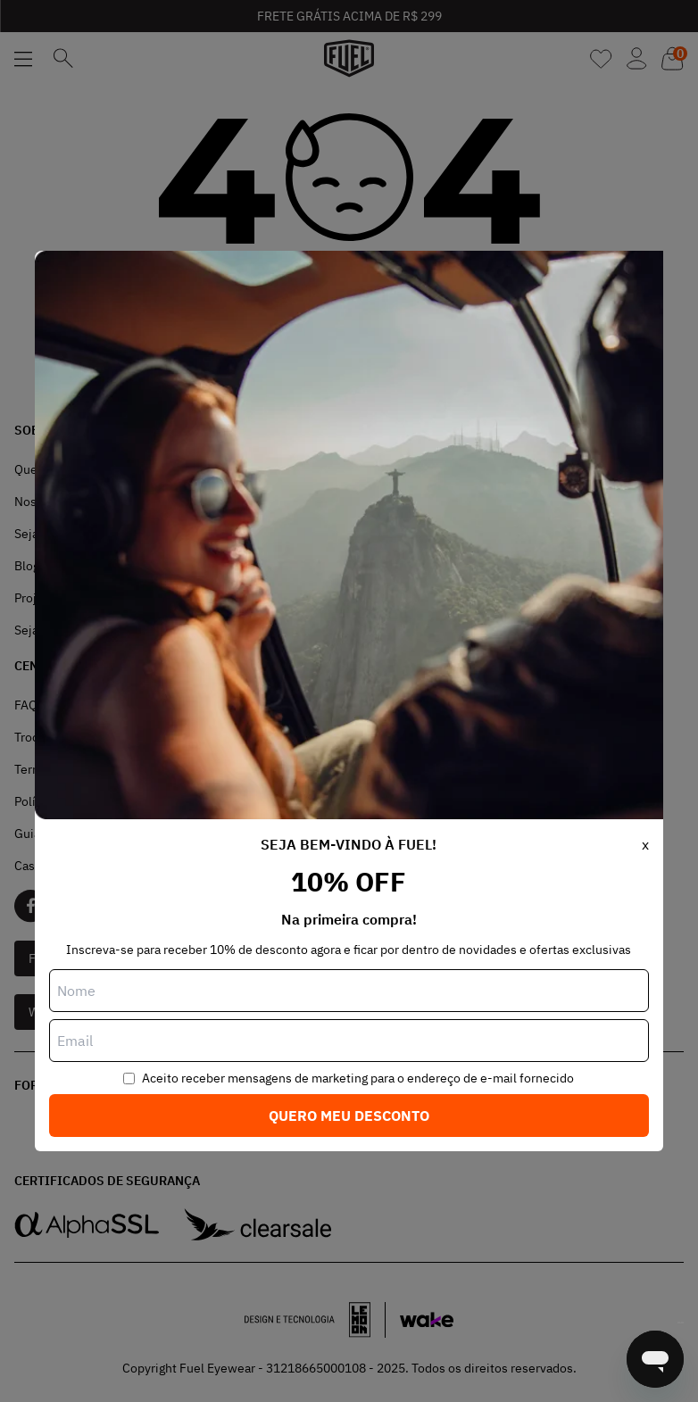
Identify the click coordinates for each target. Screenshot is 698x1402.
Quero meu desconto (349, 1115)
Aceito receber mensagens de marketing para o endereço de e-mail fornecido (358, 1078)
